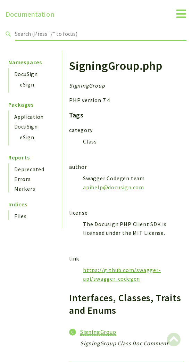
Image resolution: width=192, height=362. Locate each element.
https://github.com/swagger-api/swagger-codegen (122, 274)
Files (20, 216)
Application (28, 116)
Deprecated (29, 169)
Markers (24, 188)
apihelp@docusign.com (113, 187)
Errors (22, 178)
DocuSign (25, 74)
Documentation (30, 14)
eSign (27, 84)
